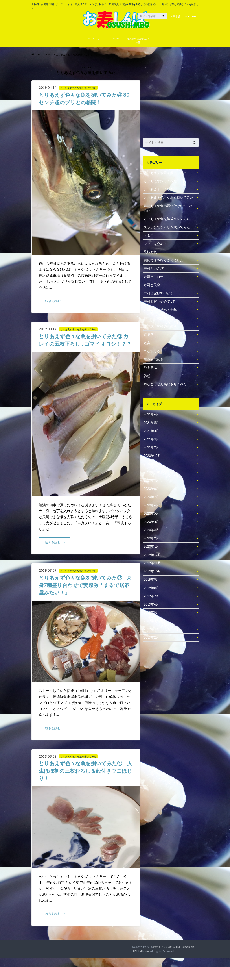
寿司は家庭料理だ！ (157, 293)
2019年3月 (151, 625)
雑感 (147, 375)
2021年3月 (151, 437)
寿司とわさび (153, 269)
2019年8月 (151, 584)
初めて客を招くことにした (162, 261)
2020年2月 (151, 535)
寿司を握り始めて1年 (158, 301)
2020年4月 (151, 519)
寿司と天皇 (151, 285)
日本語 (176, 16)
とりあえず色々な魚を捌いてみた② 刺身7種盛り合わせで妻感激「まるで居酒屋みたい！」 (85, 593)
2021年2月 (151, 445)
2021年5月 (151, 421)
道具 (147, 342)
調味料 (148, 334)
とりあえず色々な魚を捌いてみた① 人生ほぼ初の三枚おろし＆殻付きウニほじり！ (85, 779)
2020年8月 (151, 486)
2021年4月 (151, 429)
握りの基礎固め (154, 318)
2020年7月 (151, 494)
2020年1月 (151, 543)
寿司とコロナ (153, 277)
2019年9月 (151, 576)
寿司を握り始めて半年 (159, 309)
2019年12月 (152, 551)
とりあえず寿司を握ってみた (164, 174)
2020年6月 (151, 502)
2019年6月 (151, 600)
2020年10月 (152, 470)
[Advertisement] (171, 99)
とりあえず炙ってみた (159, 183)
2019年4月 (151, 617)
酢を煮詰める (153, 358)
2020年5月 (151, 511)
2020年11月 (152, 462)
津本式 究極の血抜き (159, 326)
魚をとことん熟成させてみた (164, 383)
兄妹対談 (150, 252)
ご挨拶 (115, 40)
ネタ (147, 236)
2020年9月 (151, 478)
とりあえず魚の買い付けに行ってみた (168, 209)
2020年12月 (152, 454)
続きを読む (53, 302)
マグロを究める (154, 244)
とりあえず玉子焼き (157, 191)
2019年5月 (151, 608)
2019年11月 (152, 559)
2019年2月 (151, 633)
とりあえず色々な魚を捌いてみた (167, 199)
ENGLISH (190, 16)
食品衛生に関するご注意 (138, 42)
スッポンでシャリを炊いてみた (165, 228)
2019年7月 (151, 592)
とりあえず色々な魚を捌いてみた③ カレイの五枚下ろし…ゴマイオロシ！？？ (85, 345)
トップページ (92, 40)
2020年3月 (151, 527)
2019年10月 (152, 568)
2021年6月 (151, 413)
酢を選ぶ (150, 367)
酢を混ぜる (151, 350)
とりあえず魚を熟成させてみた (165, 220)
